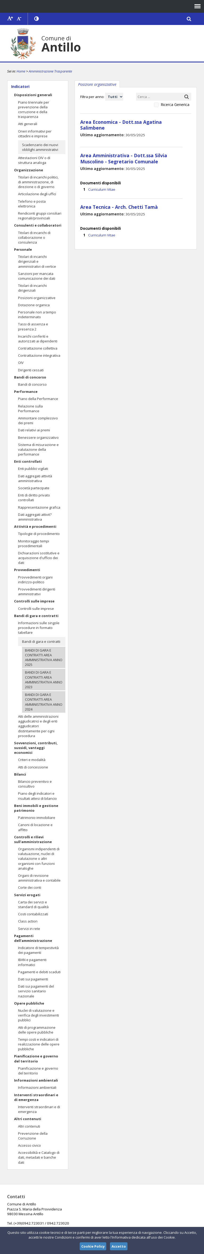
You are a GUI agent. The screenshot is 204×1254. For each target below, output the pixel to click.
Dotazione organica (34, 305)
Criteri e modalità (31, 759)
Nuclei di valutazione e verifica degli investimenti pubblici (38, 1015)
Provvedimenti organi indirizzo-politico (35, 579)
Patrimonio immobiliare (36, 817)
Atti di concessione (33, 767)
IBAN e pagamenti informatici (32, 962)
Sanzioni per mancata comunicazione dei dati (36, 276)
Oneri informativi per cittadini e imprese (35, 133)
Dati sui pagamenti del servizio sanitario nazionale (36, 991)
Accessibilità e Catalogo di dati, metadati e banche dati (39, 1157)
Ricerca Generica (175, 105)
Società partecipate (33, 488)
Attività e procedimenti (35, 526)
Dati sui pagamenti (33, 979)
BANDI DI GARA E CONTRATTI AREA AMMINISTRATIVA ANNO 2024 (43, 702)
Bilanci (20, 774)
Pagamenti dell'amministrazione (33, 938)
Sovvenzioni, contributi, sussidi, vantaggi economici (36, 748)
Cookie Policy (93, 1246)
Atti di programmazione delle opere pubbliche (37, 1030)
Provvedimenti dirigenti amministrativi (36, 591)
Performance (25, 391)
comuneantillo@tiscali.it (101, 1213)
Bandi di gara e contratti (36, 615)
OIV (21, 362)
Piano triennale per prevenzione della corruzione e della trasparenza (33, 109)
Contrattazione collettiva (37, 348)
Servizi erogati (27, 894)
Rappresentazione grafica (39, 507)
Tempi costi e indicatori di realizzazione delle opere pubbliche (39, 1044)
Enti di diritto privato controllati (34, 497)
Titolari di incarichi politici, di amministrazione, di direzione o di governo (38, 182)
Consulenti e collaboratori (37, 225)
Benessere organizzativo (38, 437)
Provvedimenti (27, 569)
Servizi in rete (29, 928)
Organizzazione (28, 170)
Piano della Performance (38, 398)
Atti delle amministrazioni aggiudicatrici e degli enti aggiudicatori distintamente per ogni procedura (38, 726)
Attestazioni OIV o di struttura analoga (34, 160)
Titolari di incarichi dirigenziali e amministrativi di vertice (37, 261)
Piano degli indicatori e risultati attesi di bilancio (37, 796)
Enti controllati (28, 461)
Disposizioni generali (33, 94)
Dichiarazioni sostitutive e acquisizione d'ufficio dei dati (39, 558)
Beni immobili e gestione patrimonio (36, 808)
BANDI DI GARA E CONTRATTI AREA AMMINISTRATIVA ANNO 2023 (43, 679)
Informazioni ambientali (36, 1080)
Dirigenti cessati (31, 370)
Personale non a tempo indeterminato (37, 314)
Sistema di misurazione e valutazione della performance (38, 449)
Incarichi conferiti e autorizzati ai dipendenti (37, 338)
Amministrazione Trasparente (50, 71)
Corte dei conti (29, 887)
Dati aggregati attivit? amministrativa (35, 517)
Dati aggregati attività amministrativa (35, 478)
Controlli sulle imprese (34, 601)
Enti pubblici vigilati (33, 468)
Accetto (119, 1246)
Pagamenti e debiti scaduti (39, 972)
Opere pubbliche (29, 1003)
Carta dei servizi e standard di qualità (33, 904)
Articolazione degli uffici (37, 194)
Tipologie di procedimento (39, 533)
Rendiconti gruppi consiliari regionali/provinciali (39, 215)
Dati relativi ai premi (34, 430)
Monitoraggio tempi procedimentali (33, 543)
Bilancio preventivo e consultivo (35, 784)
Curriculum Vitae (101, 182)
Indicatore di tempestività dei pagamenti (38, 950)
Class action (27, 921)
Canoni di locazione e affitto (35, 827)
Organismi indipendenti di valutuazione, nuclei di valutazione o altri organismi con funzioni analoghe (39, 859)
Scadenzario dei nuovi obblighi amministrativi (40, 147)
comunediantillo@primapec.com (97, 1223)
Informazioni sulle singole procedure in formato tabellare (39, 627)
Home (20, 71)
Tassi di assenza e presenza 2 (33, 326)
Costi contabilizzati (33, 914)
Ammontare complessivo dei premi (38, 420)
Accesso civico (29, 1145)
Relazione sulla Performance (30, 408)
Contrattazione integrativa (39, 355)
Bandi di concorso (30, 377)
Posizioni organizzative (37, 297)
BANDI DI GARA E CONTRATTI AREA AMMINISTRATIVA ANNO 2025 (43, 657)
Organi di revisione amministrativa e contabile (39, 878)
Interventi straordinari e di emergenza (36, 1097)
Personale (23, 249)
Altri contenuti (27, 1118)
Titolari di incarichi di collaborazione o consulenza (34, 237)
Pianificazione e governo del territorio (36, 1058)
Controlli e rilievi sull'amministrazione (33, 839)
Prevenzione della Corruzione (33, 1136)
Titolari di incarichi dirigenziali (32, 288)
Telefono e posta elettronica (32, 204)
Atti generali (27, 123)
